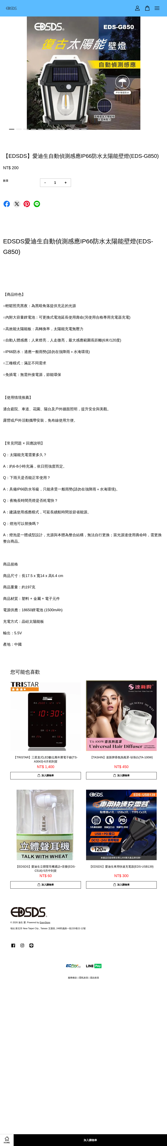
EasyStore (45, 922)
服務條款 (72, 977)
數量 (5, 180)
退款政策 (94, 977)
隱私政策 (83, 977)
